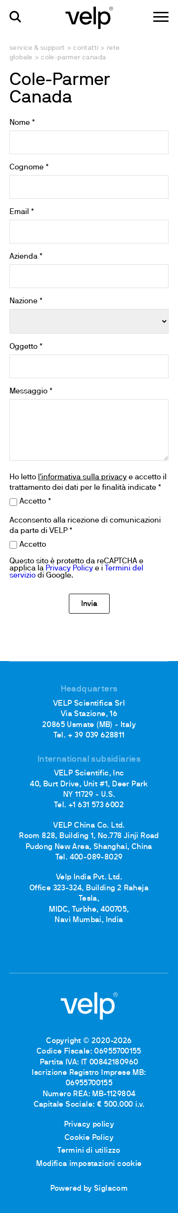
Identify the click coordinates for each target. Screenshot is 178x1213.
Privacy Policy (69, 568)
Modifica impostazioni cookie (88, 1164)
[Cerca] (15, 17)
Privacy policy (89, 1124)
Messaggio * (31, 391)
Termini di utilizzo (89, 1151)
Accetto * (35, 501)
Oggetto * (26, 347)
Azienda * (26, 256)
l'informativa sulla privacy (82, 477)
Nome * (22, 123)
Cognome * (29, 167)
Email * (21, 212)
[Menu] (161, 17)
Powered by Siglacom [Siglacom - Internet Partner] (89, 1188)
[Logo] (89, 17)
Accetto (32, 544)
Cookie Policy (89, 1138)
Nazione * (26, 301)
